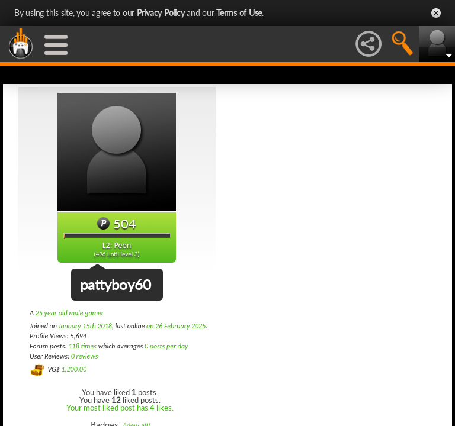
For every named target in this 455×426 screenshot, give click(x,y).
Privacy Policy (161, 13)
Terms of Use (239, 13)
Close (436, 13)
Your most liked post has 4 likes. (120, 407)
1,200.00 (73, 369)
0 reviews (84, 356)
